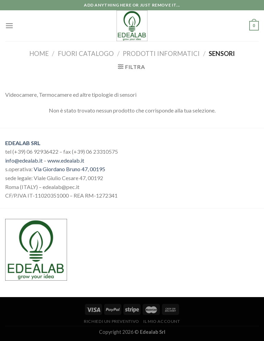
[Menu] (9, 25)
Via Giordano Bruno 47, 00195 (69, 169)
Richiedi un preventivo (111, 321)
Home (39, 53)
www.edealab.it (65, 160)
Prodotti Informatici (161, 53)
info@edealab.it (24, 160)
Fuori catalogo (86, 53)
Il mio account (161, 321)
